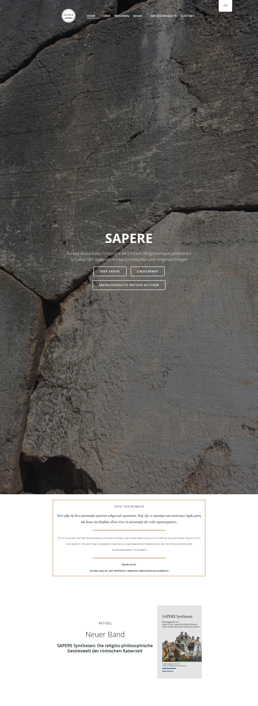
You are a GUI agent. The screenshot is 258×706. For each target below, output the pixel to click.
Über (106, 16)
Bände (139, 16)
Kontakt (188, 16)
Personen (121, 16)
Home (93, 16)
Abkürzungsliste (163, 16)
